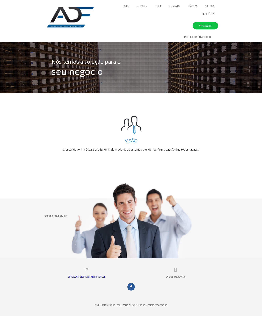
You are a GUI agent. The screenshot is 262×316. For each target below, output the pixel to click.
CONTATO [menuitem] (174, 6)
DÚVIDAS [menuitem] (192, 6)
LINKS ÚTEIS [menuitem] (208, 14)
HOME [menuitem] (126, 6)
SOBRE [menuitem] (157, 6)
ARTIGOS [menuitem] (209, 6)
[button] (205, 25)
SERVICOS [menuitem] (142, 6)
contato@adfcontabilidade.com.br (86, 276)
